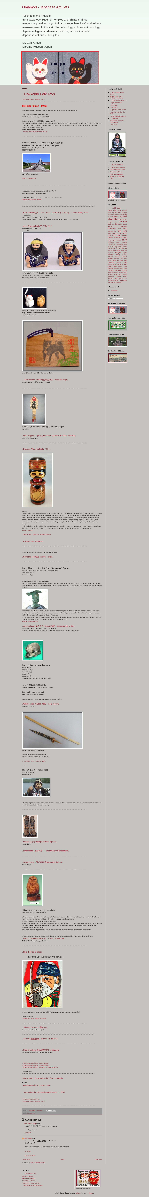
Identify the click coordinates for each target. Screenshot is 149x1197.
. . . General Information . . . (118, 100)
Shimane (111, 270)
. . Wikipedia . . (114, 290)
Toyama (110, 278)
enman (116, 226)
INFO (124, 239)
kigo (125, 244)
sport (113, 272)
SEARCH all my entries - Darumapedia (117, 121)
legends (124, 248)
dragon (120, 224)
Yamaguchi (111, 282)
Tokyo (118, 276)
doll (116, 224)
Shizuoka (118, 270)
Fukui (109, 233)
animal (124, 210)
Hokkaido (30, 1113)
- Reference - (114, 125)
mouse (117, 256)
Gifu (109, 235)
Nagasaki (116, 258)
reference (120, 266)
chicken (110, 216)
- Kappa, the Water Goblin (118, 110)
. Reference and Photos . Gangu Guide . (35, 1065)
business (114, 214)
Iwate (117, 242)
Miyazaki (110, 254)
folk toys (122, 231)
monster (110, 256)
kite (34, 1113)
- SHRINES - (114, 105)
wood (116, 280)
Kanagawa (119, 244)
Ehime (125, 224)
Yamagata (123, 280)
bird (122, 212)
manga (118, 250)
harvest (124, 235)
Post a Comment (30, 1155)
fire (115, 231)
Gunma (114, 235)
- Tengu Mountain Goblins (117, 116)
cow (115, 222)
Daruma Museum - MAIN (117, 169)
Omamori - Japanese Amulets (45, 7)
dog (113, 224)
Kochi (119, 246)
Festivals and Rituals (116, 172)
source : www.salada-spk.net (32, 199)
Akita (119, 210)
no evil (120, 260)
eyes (119, 228)
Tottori (125, 276)
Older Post (98, 1159)
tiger (120, 274)
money (118, 254)
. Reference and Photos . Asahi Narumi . (35, 1063)
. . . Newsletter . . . (115, 118)
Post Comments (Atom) (38, 1162)
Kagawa (124, 242)
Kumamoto (111, 248)
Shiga (125, 268)
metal (122, 250)
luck (114, 250)
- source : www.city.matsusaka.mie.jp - (35, 132)
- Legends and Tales (116, 103)
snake (109, 272)
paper (114, 264)
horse (110, 240)
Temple (110, 274)
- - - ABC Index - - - (116, 208)
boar (125, 212)
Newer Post (26, 1159)
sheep (120, 268)
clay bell (123, 216)
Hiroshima (117, 237)
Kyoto (118, 248)
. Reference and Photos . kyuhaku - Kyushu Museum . (40, 1067)
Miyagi (125, 252)
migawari (110, 252)
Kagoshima (111, 244)
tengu (115, 274)
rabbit (115, 266)
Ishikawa (110, 242)
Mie (126, 250)
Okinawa (118, 262)
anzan (109, 212)
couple (110, 222)
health (110, 237)
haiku (119, 235)
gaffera (78, 1193)
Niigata (114, 260)
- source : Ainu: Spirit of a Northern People (36, 534)
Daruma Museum (27, 1176)
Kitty (116, 246)
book (109, 214)
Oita (125, 260)
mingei (118, 252)
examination (112, 228)
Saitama (110, 268)
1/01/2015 (28, 1132)
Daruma (123, 221)
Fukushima (123, 233)
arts (119, 212)
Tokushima (111, 276)
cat (122, 214)
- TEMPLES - (114, 107)
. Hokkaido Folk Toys (38, 94)
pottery (110, 266)
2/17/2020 (28, 1151)
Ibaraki (119, 240)
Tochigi (125, 274)
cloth (119, 219)
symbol (121, 272)
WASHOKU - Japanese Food (31, 1183)
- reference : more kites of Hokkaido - (34, 1018)
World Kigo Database (116, 174)
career (119, 214)
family (125, 228)
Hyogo (114, 240)
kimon (109, 246)
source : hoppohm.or (29, 178)
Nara (121, 258)
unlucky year (123, 278)
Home (62, 1159)
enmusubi (124, 226)
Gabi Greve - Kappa (30, 1123)
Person (119, 264)
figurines (110, 231)
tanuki (125, 272)
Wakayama (111, 280)
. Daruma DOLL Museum (117, 167)
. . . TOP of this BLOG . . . (117, 165)
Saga (125, 266)
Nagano (110, 258)
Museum (124, 256)
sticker (116, 272)
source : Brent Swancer (30, 621)
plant (125, 264)
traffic (116, 278)
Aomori (114, 212)
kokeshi (124, 246)
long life (110, 250)
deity (110, 224)
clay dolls (112, 219)
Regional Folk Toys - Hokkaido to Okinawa (116, 97)
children (115, 216)
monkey (124, 254)
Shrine (124, 270)
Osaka (125, 262)
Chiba (125, 214)
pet (122, 264)
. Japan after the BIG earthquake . (32, 1185)
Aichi (114, 210)
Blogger (91, 1193)
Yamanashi (118, 282)
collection (124, 219)
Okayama (111, 262)
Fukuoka (114, 233)
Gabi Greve (28, 1138)
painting (110, 264)
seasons (116, 268)
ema (110, 226)
